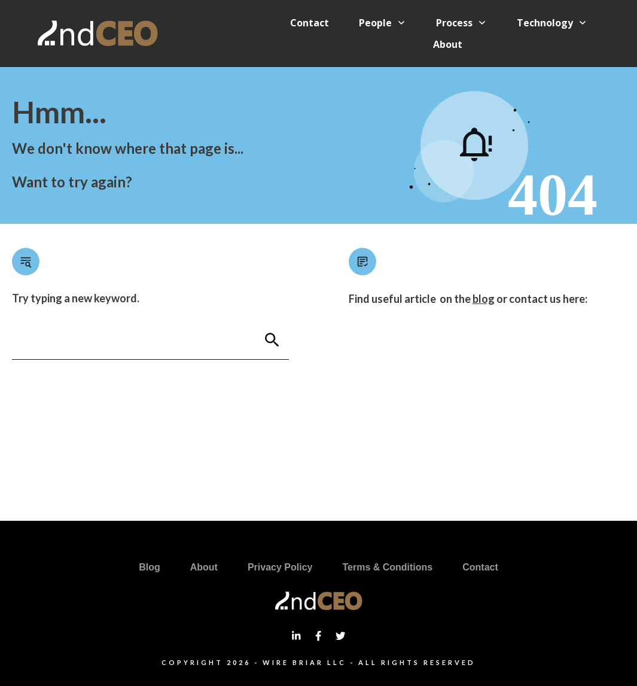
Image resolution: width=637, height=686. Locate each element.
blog (484, 298)
